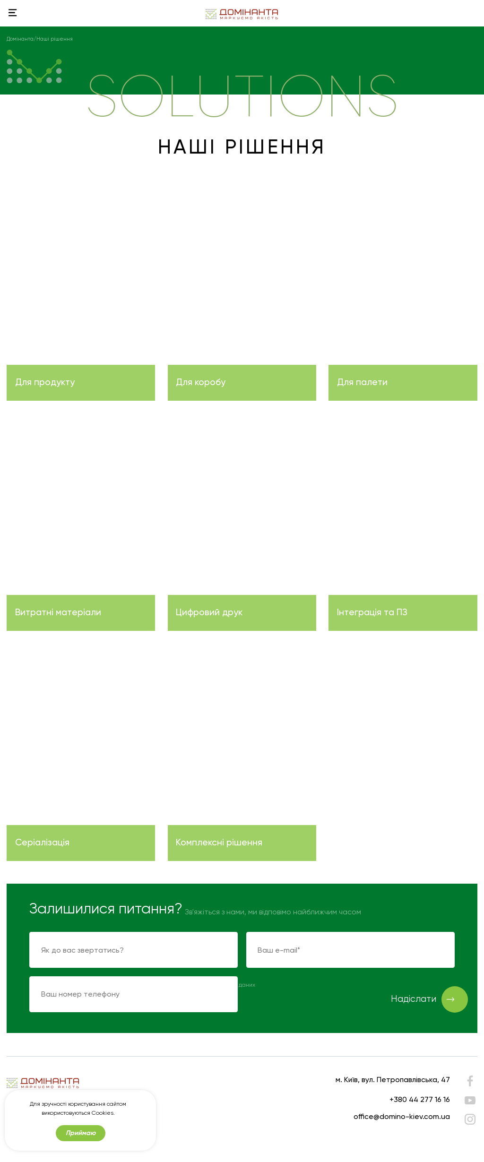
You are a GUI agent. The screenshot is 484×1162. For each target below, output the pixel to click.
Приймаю (80, 1133)
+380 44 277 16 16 (419, 1099)
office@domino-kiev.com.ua (402, 1116)
